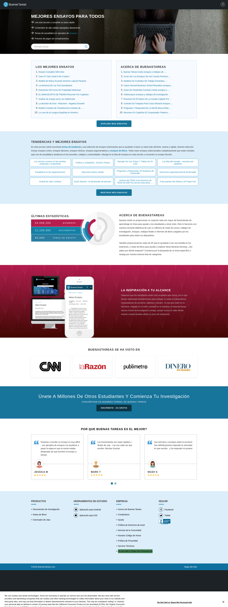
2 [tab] (115, 482)
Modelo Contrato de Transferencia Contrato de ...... (61, 108)
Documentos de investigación (46, 509)
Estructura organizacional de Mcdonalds (178, 172)
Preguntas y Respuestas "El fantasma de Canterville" (135, 172)
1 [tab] (112, 482)
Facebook (166, 509)
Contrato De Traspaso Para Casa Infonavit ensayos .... (148, 103)
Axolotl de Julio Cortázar (50, 181)
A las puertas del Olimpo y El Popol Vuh (178, 181)
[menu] (223, 4)
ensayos (73, 33)
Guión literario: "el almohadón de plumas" (92, 181)
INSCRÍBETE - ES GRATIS (114, 408)
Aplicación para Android (87, 509)
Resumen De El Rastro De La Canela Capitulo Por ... (147, 99)
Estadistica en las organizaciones (50, 172)
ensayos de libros (118, 151)
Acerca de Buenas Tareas (129, 509)
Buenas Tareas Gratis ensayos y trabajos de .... (145, 72)
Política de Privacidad (128, 541)
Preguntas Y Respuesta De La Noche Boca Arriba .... (147, 108)
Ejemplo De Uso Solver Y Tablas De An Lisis (135, 162)
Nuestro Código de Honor (129, 535)
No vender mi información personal (134, 551)
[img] (86, 47)
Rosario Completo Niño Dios (51, 72)
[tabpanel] (57, 457)
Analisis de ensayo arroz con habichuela (57, 99)
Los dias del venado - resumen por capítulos (178, 162)
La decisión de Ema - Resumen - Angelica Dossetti (61, 103)
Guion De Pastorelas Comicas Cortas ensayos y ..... (147, 90)
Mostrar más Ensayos (114, 192)
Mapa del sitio (190, 567)
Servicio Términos (126, 546)
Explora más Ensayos (114, 124)
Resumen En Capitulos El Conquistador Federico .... (147, 112)
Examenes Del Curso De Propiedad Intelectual (60, 90)
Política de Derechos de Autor (131, 525)
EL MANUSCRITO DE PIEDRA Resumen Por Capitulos (64, 94)
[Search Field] (60, 47)
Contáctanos (124, 514)
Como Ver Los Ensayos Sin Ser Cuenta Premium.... (147, 76)
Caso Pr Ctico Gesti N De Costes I (54, 76)
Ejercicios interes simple (93, 172)
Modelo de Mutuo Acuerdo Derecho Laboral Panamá (62, 81)
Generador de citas (41, 520)
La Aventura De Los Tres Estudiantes (55, 85)
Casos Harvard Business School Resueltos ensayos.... (148, 85)
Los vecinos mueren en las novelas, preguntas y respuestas (50, 162)
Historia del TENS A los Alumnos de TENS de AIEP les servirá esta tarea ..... (135, 181)
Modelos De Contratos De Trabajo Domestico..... (145, 81)
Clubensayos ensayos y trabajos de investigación (146, 94)
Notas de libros (40, 514)
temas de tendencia (71, 147)
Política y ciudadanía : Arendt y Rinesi (93, 162)
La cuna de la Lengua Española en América (58, 112)
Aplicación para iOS (85, 515)
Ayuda (121, 520)
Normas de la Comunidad (129, 530)
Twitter (165, 515)
